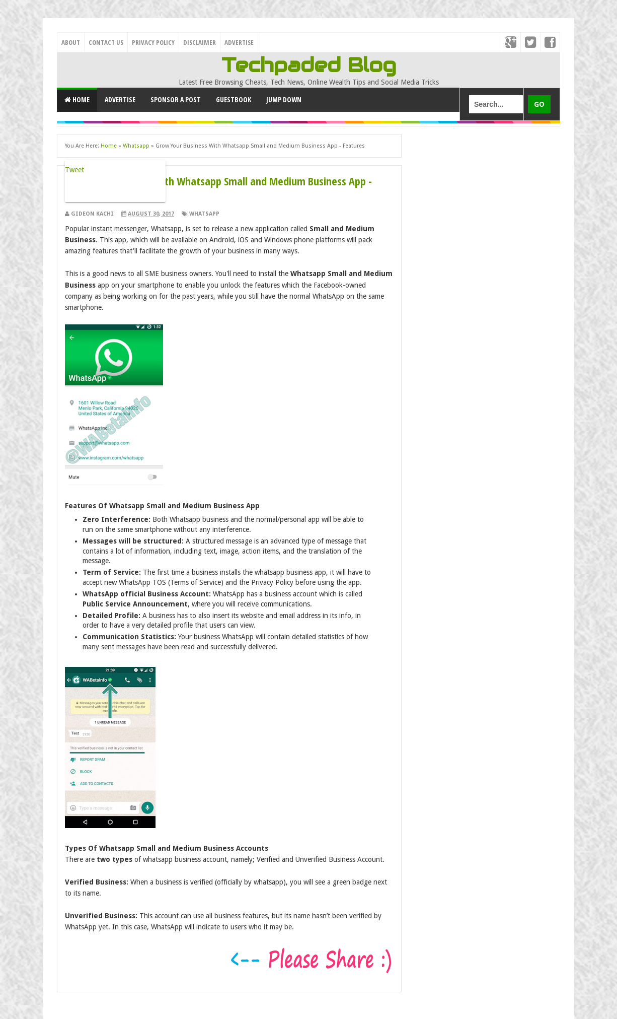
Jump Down (283, 99)
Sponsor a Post (175, 99)
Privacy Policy (153, 42)
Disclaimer (199, 42)
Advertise (239, 42)
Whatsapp (204, 214)
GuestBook (233, 99)
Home (77, 99)
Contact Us (106, 42)
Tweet (74, 170)
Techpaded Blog (308, 65)
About (70, 42)
